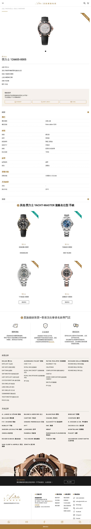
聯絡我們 (57, 503)
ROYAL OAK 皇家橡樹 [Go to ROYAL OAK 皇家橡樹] (30, 367)
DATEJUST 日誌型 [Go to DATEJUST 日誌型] (7, 364)
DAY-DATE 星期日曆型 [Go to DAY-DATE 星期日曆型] (8, 367)
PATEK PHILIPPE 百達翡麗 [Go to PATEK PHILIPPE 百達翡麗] (56, 361)
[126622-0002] (67, 225)
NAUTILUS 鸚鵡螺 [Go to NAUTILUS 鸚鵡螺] (51, 382)
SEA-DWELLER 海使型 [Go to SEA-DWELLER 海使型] (8, 383)
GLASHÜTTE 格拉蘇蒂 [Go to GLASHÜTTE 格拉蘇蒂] (54, 422)
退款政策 (51, 341)
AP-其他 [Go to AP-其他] (26, 381)
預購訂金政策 (67, 511)
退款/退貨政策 (67, 505)
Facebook (78, 511)
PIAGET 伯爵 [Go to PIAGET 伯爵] (73, 433)
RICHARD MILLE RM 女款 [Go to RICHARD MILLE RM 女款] (75, 370)
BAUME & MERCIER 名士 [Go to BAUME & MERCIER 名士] (33, 414)
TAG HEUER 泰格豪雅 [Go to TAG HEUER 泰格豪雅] (32, 439)
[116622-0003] (23, 275)
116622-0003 (24, 297)
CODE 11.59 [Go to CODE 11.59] (27, 364)
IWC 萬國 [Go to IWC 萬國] (49, 425)
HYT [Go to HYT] (25, 425)
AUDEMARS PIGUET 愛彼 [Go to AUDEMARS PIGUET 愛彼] (33, 361)
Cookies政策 (67, 503)
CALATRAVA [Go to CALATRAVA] (50, 367)
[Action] (80, 522)
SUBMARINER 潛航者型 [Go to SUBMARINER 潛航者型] (9, 393)
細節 (45, 112)
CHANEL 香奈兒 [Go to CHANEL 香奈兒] (52, 418)
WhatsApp (78, 505)
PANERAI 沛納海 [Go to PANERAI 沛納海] (30, 433)
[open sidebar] (9, 3)
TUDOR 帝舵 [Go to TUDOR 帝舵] (51, 439)
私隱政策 (66, 500)
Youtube (78, 518)
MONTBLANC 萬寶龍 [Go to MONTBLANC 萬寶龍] (76, 429)
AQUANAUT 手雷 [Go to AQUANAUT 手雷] (51, 364)
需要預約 (50, 501)
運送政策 (66, 508)
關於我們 (57, 497)
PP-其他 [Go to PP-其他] (48, 385)
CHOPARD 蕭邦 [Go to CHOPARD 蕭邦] (74, 418)
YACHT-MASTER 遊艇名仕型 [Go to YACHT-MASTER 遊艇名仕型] (10, 397)
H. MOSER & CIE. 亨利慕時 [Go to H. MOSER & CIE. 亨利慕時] (78, 422)
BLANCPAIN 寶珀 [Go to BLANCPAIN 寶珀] (52, 414)
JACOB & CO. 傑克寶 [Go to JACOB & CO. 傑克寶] (76, 425)
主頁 (3, 8)
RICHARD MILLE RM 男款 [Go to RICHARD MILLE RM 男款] (75, 367)
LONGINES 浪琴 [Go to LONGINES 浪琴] (30, 429)
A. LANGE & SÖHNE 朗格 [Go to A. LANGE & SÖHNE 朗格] (11, 414)
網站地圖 (57, 505)
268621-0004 (67, 297)
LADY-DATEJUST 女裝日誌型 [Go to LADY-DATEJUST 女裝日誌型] (10, 377)
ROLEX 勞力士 (9, 8)
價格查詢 (45, 526)
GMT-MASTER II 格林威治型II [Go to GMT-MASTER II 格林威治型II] (10, 374)
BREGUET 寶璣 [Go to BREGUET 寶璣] (73, 414)
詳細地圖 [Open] (37, 505)
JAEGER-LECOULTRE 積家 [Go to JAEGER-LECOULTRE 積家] (12, 429)
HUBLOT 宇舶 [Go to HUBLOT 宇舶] (7, 425)
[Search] (84, 3)
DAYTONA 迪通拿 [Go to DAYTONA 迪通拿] (7, 370)
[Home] (45, 3)
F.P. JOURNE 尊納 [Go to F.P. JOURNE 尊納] (8, 422)
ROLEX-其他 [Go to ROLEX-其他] (5, 400)
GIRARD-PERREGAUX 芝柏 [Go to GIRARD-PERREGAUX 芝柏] (34, 422)
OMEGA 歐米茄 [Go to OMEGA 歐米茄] (7, 433)
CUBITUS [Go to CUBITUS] (48, 374)
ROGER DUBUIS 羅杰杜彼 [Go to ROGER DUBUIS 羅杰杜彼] (11, 439)
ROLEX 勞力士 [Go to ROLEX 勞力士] (7, 361)
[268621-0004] (67, 275)
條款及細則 (66, 497)
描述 (45, 199)
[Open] (9, 3)
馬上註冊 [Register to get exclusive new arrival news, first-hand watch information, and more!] (69, 482)
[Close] (90, 522)
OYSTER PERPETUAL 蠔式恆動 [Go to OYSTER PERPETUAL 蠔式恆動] (11, 380)
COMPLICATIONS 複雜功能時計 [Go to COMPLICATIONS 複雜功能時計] (55, 370)
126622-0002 (67, 247)
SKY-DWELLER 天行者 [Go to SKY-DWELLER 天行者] (8, 390)
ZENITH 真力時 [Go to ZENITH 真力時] (29, 444)
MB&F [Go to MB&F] (48, 429)
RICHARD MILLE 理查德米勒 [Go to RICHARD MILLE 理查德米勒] (78, 361)
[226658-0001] (23, 225)
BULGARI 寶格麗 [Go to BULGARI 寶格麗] (8, 418)
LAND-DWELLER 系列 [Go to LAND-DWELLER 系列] (8, 387)
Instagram (78, 515)
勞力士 (24, 244)
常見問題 (57, 500)
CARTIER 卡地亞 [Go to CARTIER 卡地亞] (30, 418)
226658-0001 (24, 247)
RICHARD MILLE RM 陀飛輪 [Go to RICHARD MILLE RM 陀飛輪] (76, 364)
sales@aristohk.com (81, 501)
